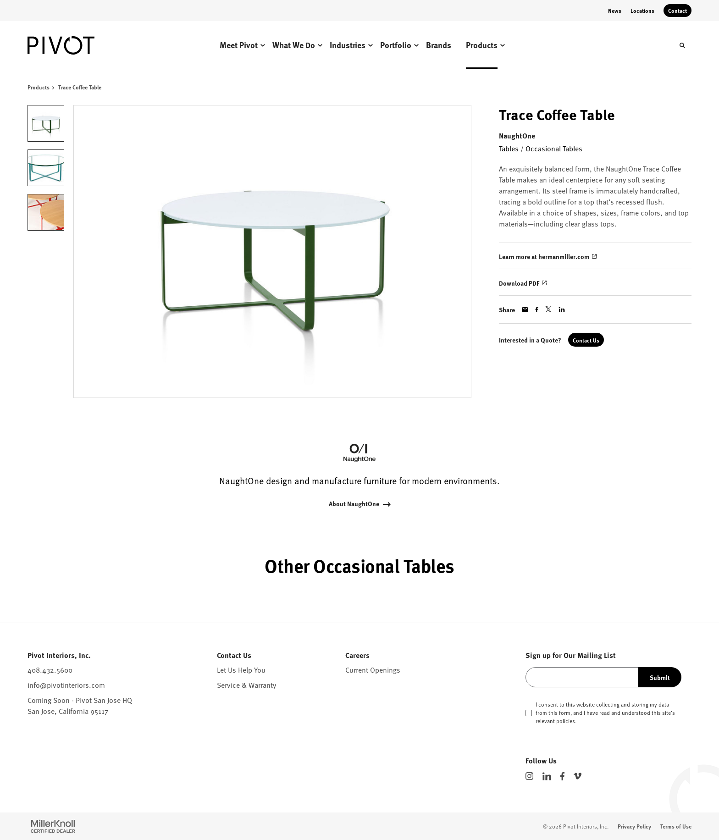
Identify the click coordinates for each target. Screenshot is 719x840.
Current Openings (372, 669)
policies (565, 720)
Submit (660, 677)
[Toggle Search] (682, 45)
